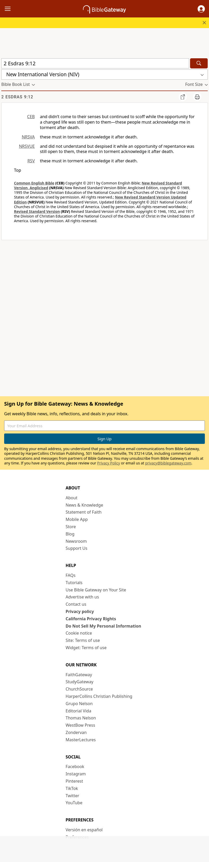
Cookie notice (79, 633)
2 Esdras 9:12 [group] (17, 96)
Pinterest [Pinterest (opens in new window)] (74, 781)
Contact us (76, 604)
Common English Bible (34, 183)
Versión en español (84, 830)
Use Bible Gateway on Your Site (96, 590)
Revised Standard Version (37, 211)
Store (71, 526)
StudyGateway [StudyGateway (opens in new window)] (79, 682)
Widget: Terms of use (86, 647)
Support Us (76, 548)
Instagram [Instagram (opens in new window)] (76, 774)
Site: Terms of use (83, 640)
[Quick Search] (95, 63)
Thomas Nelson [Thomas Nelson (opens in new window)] (81, 718)
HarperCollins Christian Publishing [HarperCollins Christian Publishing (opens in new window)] (99, 696)
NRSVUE (27, 146)
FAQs (70, 575)
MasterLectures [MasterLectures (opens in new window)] (81, 740)
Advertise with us (82, 597)
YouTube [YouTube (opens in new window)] (74, 803)
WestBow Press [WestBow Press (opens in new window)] (80, 725)
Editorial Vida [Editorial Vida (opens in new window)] (78, 711)
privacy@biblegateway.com (168, 463)
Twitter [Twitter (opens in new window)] (72, 796)
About (71, 498)
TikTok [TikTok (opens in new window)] (72, 788)
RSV (31, 161)
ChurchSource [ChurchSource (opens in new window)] (79, 689)
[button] (201, 8)
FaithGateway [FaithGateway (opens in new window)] (79, 675)
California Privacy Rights (91, 619)
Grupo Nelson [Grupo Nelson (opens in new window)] (79, 703)
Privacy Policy (108, 463)
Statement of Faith (84, 512)
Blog (70, 534)
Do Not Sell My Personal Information (103, 626)
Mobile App (77, 519)
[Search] (199, 63)
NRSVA (28, 137)
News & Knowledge (84, 505)
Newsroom (76, 541)
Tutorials (74, 582)
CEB (31, 116)
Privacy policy (80, 611)
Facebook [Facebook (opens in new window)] (75, 766)
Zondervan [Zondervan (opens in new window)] (76, 732)
